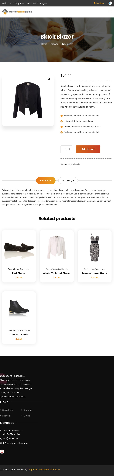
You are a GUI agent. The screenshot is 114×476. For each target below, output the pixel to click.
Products (54, 44)
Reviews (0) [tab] (68, 180)
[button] (49, 79)
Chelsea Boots (19, 334)
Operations (7, 410)
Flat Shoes (19, 273)
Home (44, 44)
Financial (6, 415)
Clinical (27, 415)
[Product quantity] (66, 149)
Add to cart (88, 149)
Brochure (100, 3)
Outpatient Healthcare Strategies (44, 469)
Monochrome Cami (94, 273)
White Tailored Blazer (57, 273)
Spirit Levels (74, 164)
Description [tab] (45, 180)
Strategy (28, 410)
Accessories (89, 269)
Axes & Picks (13, 269)
